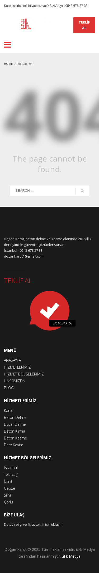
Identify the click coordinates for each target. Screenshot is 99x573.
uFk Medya (71, 556)
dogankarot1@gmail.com (24, 256)
